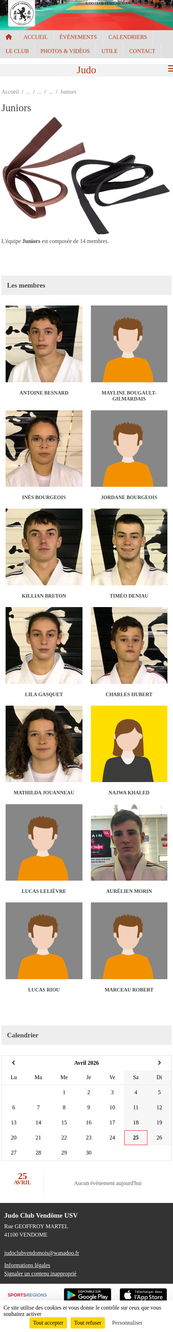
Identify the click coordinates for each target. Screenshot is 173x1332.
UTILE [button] (109, 51)
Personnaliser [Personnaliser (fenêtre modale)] (127, 1323)
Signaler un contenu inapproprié (40, 1274)
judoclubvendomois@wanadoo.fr (41, 1253)
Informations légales (27, 1265)
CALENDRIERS (127, 37)
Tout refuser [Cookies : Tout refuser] (87, 1323)
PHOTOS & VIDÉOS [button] (65, 51)
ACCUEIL (36, 37)
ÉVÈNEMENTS (78, 37)
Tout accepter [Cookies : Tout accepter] (48, 1323)
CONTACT (142, 51)
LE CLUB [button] (17, 51)
